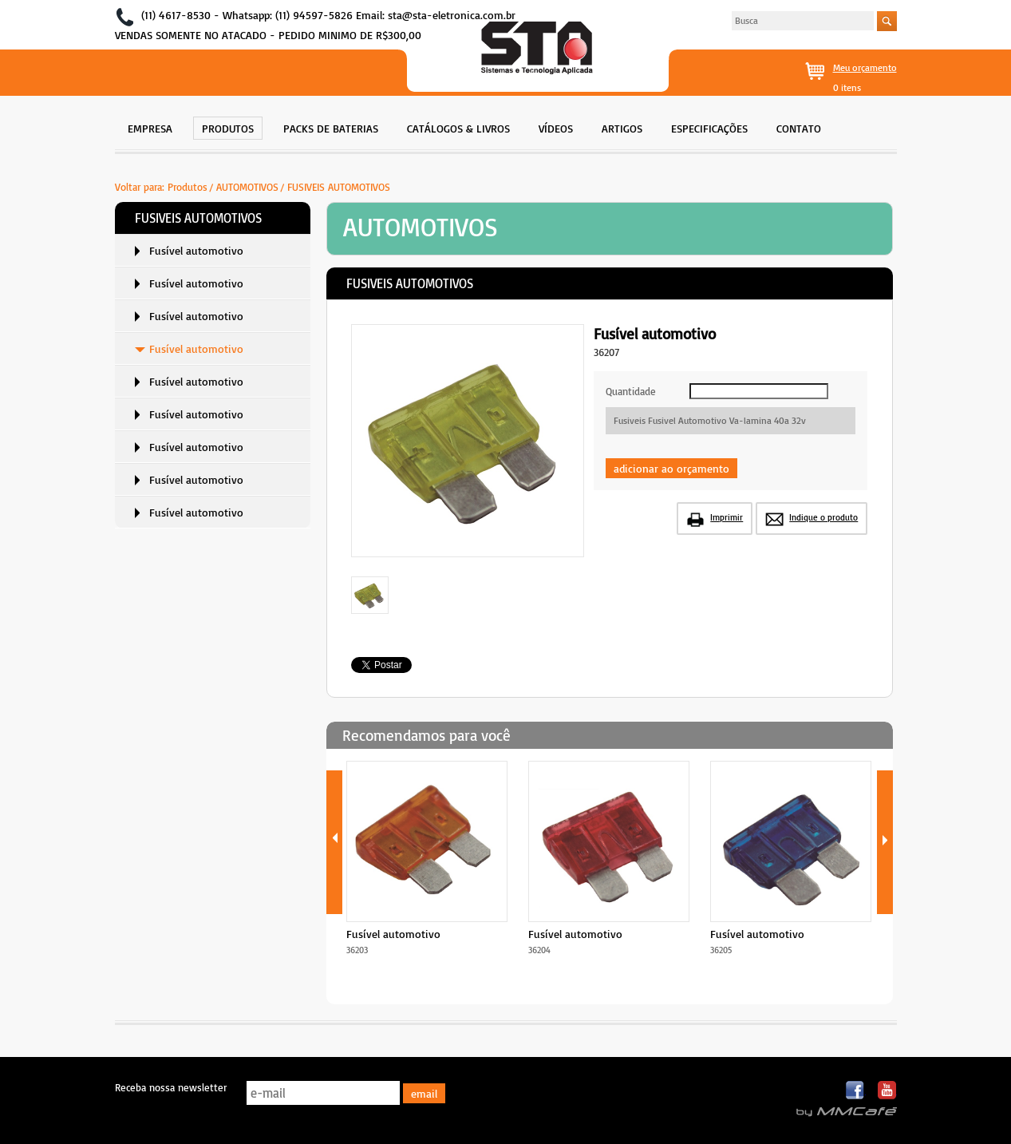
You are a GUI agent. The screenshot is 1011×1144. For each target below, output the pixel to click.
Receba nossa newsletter (171, 1087)
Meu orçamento (865, 67)
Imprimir (726, 517)
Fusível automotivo (196, 250)
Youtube (887, 1091)
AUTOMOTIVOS (247, 186)
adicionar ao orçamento (671, 468)
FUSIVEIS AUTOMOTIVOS (338, 186)
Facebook (856, 1091)
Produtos (187, 186)
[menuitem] (150, 126)
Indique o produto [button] (823, 517)
